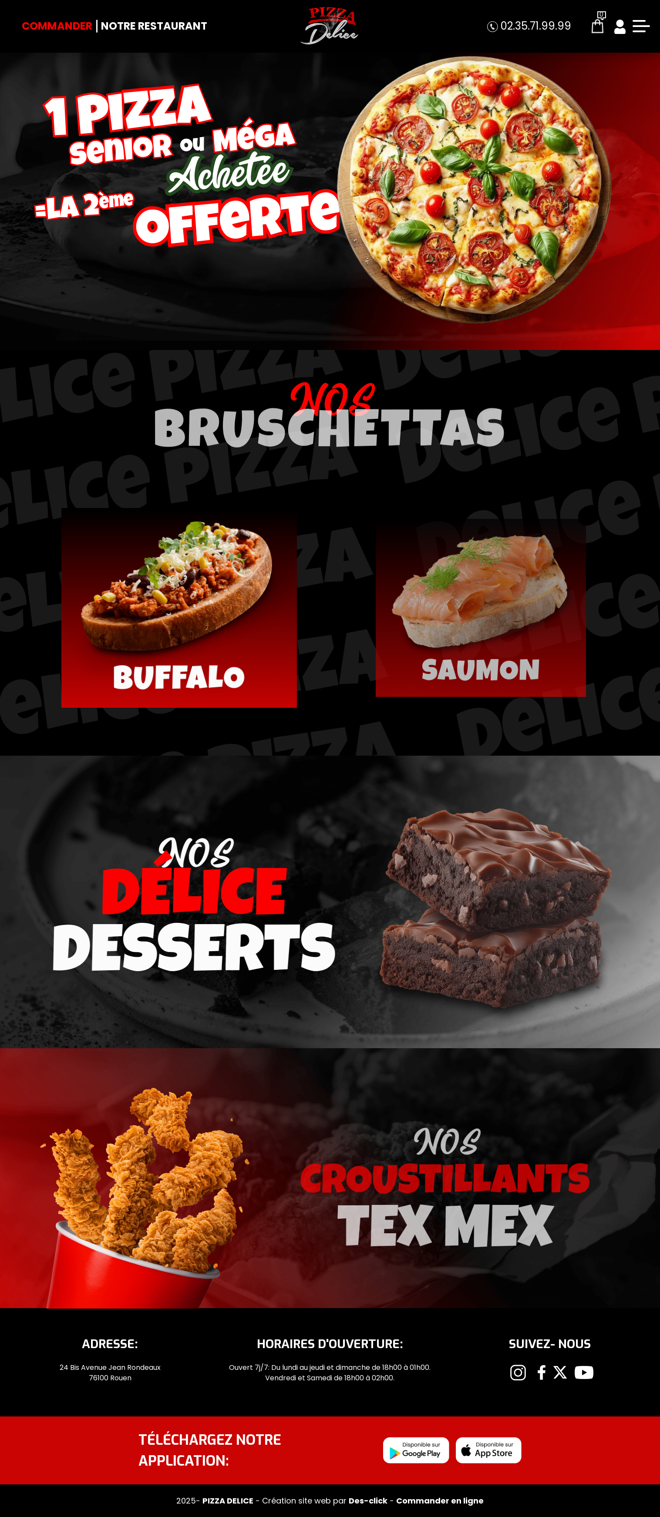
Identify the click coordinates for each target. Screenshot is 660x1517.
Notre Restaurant (154, 26)
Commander (57, 26)
